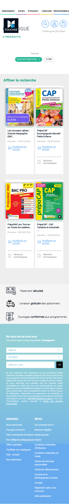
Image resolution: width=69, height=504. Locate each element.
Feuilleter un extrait (19, 148)
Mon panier (63, 23)
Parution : (13, 141)
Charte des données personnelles (44, 463)
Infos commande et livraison (20, 434)
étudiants (33, 11)
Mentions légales (43, 430)
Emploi (38, 439)
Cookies (39, 482)
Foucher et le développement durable (46, 476)
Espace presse (42, 434)
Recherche (45, 23)
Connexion (54, 23)
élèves (21, 11)
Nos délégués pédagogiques (20, 439)
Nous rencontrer (14, 425)
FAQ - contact (13, 454)
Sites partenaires (43, 496)
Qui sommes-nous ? (44, 425)
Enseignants (8, 11)
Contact (60, 31)
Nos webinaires (13, 459)
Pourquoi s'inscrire (15, 430)
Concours (47, 11)
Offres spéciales (14, 444)
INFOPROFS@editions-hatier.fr (40, 398)
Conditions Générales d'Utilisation (45, 446)
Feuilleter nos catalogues (18, 449)
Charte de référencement (47, 469)
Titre (49, 59)
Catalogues (48, 31)
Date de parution (29, 60)
